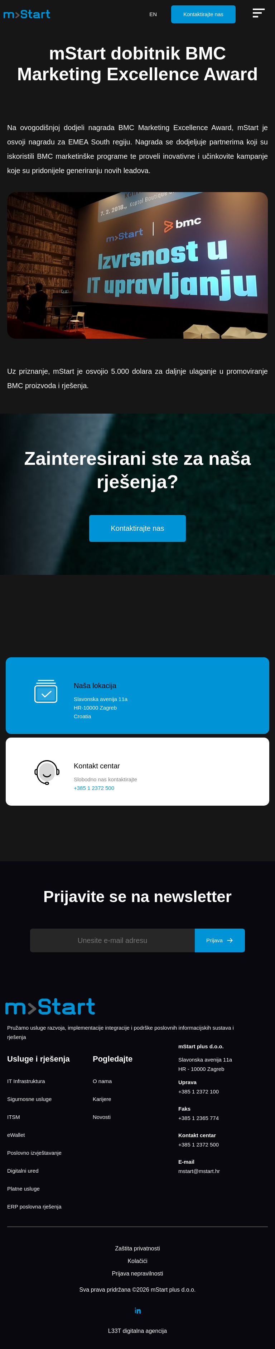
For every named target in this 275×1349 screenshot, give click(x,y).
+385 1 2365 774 (198, 1118)
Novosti (102, 1117)
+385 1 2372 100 (198, 1091)
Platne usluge (23, 1189)
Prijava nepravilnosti (137, 1274)
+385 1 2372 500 (198, 1144)
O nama (102, 1081)
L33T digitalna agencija (137, 1331)
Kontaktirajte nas (203, 14)
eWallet (16, 1135)
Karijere (102, 1099)
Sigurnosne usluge (29, 1099)
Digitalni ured (23, 1171)
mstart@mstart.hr (199, 1171)
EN (153, 14)
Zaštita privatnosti (137, 1248)
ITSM (13, 1117)
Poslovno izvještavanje (34, 1153)
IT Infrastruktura (26, 1081)
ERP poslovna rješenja (34, 1206)
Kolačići (137, 1261)
